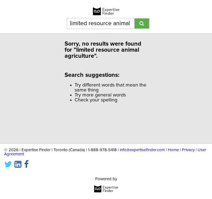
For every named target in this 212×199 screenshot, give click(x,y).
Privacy (188, 148)
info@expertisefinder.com (142, 148)
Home (173, 148)
